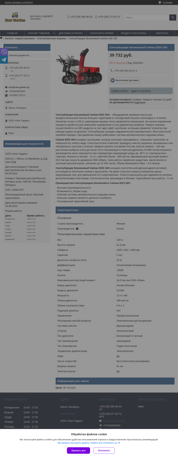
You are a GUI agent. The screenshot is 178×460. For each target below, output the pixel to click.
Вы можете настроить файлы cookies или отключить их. (88, 443)
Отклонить (104, 450)
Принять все (78, 450)
